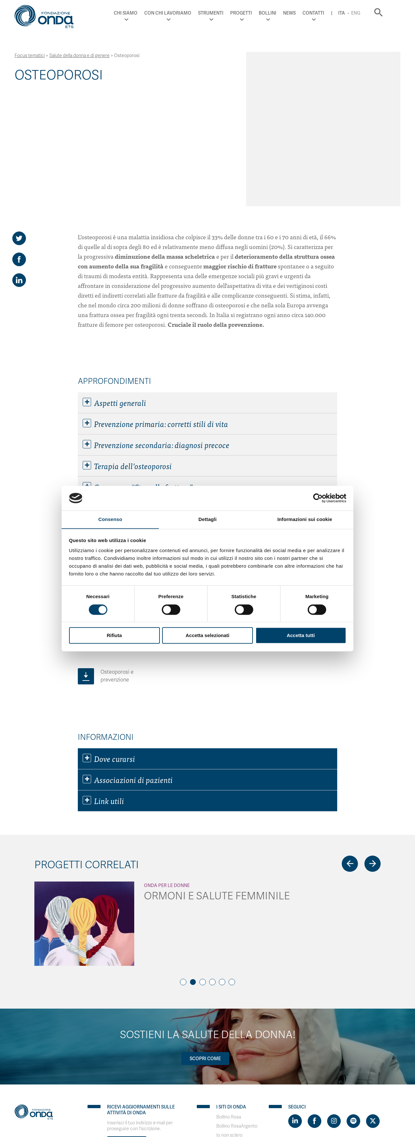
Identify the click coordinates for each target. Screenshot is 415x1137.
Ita (351, 13)
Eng (365, 13)
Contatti (323, 13)
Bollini (277, 13)
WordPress (110, 1097)
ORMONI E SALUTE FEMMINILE (217, 773)
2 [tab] (193, 859)
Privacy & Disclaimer (35, 1091)
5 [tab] (222, 859)
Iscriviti (126, 1020)
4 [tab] (212, 859)
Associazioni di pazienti (128, 657)
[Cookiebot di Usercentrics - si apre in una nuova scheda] (318, 498)
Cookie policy (73, 1091)
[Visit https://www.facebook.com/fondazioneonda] (314, 998)
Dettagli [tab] (207, 519)
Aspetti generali (114, 280)
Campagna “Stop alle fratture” (138, 364)
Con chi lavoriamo (178, 13)
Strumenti (221, 13)
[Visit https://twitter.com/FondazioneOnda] (372, 998)
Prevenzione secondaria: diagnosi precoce (156, 322)
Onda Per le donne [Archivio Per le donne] (167, 763)
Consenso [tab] (110, 519)
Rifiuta (114, 635)
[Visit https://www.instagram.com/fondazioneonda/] (333, 998)
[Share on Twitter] (19, 115)
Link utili (103, 678)
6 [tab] (232, 859)
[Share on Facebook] (19, 136)
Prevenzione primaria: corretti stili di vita (155, 301)
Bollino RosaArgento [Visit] (236, 1003)
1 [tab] (183, 859)
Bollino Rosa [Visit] (228, 994)
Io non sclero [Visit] (229, 1012)
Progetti (251, 13)
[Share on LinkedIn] (19, 157)
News (299, 13)
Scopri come (205, 936)
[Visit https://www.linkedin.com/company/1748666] (295, 998)
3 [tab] (202, 859)
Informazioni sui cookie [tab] (305, 519)
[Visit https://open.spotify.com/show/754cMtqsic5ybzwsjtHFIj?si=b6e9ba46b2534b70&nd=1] (353, 998)
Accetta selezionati (207, 635)
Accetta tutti (301, 635)
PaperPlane (58, 1097)
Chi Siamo (136, 13)
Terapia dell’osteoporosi (127, 343)
